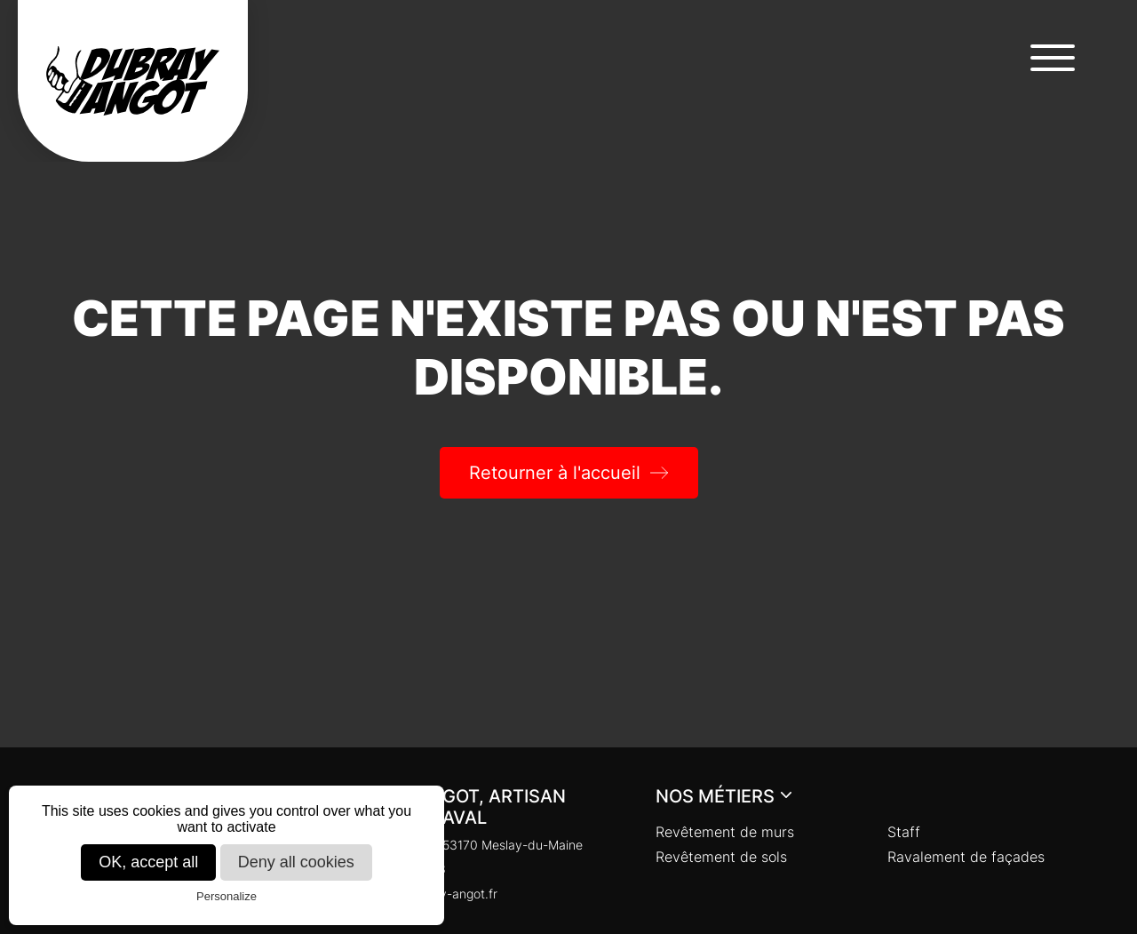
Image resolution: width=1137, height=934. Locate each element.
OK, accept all (148, 862)
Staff (903, 832)
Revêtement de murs (725, 832)
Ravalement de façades (966, 857)
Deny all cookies (296, 862)
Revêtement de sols (721, 857)
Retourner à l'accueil (554, 472)
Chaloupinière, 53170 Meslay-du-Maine (460, 844)
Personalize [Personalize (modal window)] (226, 896)
